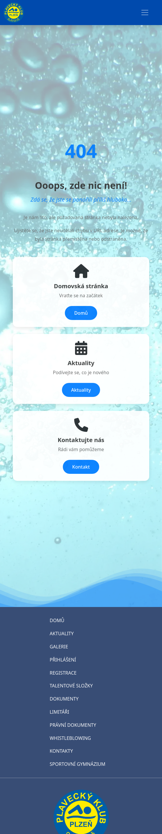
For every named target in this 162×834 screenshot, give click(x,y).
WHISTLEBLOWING (70, 738)
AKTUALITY (62, 633)
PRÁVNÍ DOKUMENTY (73, 725)
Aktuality (81, 390)
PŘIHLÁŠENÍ (63, 660)
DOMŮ (57, 620)
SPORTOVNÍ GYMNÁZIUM (78, 764)
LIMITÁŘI (59, 712)
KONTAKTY (61, 751)
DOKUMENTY (64, 699)
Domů (81, 313)
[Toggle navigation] (145, 12)
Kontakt (81, 467)
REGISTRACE (63, 673)
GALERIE (59, 646)
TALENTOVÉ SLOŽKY (71, 685)
